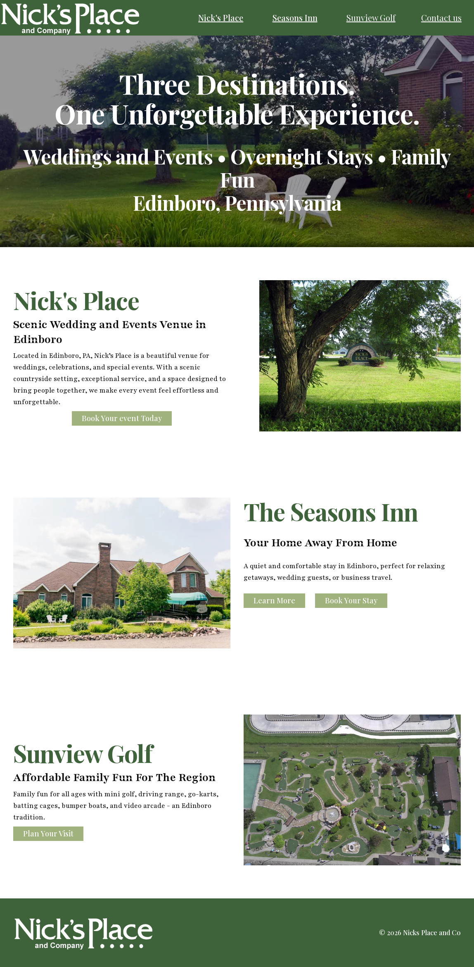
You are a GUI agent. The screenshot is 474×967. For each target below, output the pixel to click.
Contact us (441, 17)
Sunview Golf (371, 17)
